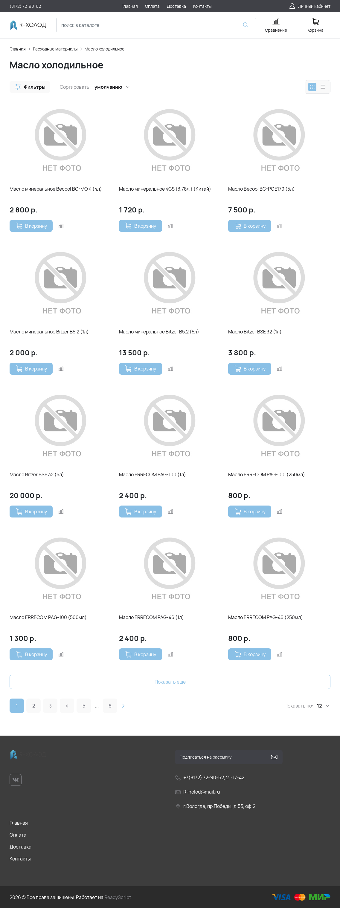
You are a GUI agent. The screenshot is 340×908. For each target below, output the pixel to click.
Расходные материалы (55, 49)
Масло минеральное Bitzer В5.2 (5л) (159, 331)
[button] (30, 87)
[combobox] (156, 25)
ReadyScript (117, 897)
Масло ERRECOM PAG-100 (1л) (152, 474)
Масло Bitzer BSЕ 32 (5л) (37, 474)
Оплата (18, 835)
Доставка (20, 846)
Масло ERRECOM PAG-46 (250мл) (265, 617)
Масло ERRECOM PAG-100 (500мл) (48, 617)
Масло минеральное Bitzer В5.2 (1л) (49, 331)
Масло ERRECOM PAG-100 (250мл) (266, 474)
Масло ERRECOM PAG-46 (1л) (151, 617)
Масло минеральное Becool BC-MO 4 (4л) (56, 189)
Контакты (20, 858)
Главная (18, 49)
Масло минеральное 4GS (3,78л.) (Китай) (165, 189)
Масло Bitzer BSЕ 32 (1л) (255, 331)
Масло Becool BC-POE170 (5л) (261, 189)
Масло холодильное (104, 49)
